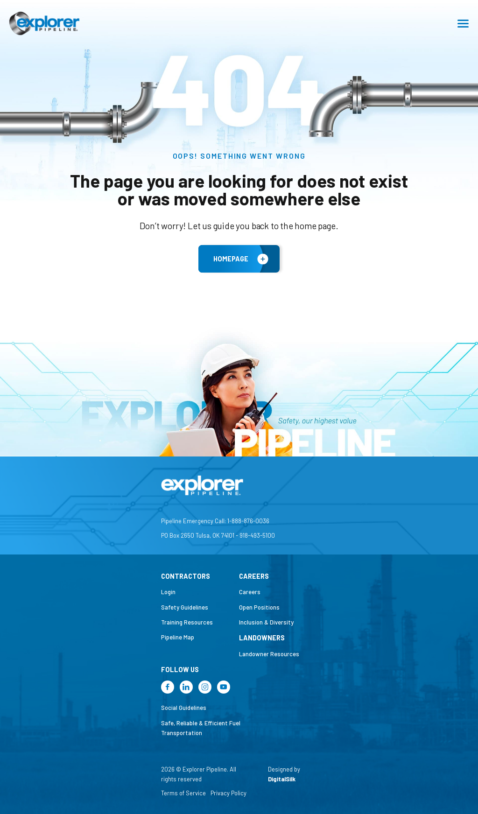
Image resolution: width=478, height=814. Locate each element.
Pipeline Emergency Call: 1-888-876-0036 (215, 521)
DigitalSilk (281, 779)
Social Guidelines (183, 707)
